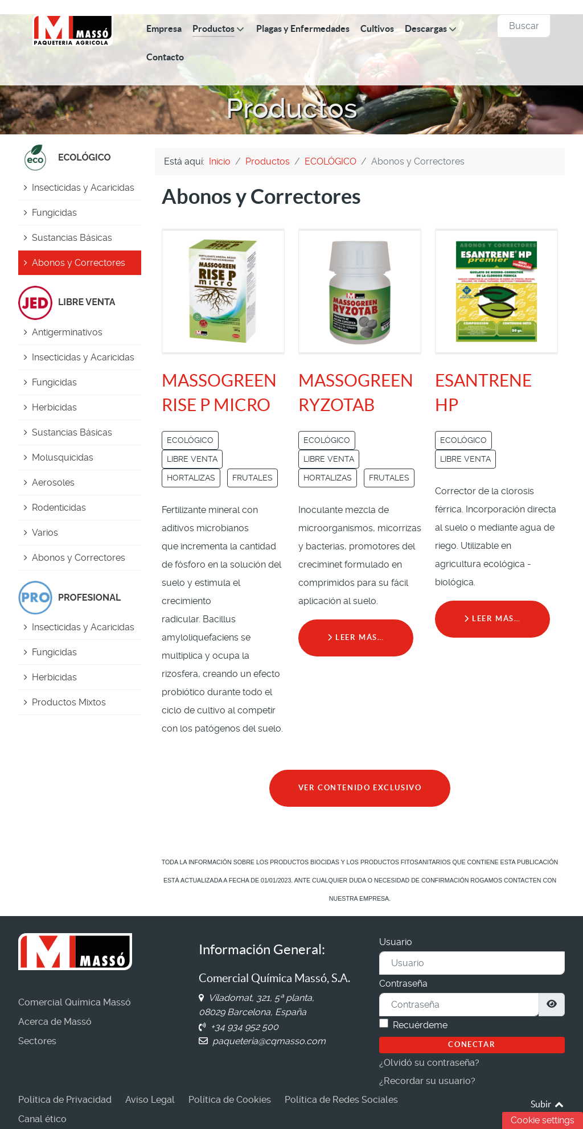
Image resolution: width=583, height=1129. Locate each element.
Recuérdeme (420, 1025)
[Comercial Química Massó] (72, 30)
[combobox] (524, 26)
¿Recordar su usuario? (427, 1080)
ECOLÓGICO (190, 440)
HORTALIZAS (191, 477)
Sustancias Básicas (72, 237)
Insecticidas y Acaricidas (83, 187)
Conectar (471, 1044)
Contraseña (403, 983)
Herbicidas (54, 407)
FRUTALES (252, 477)
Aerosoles (53, 482)
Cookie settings (542, 1120)
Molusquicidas (62, 457)
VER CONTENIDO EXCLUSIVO (360, 787)
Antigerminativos (67, 332)
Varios (45, 532)
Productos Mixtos (69, 702)
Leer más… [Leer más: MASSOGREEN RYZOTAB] (355, 637)
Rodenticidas (59, 507)
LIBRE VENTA (192, 458)
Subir (548, 1104)
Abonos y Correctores (78, 262)
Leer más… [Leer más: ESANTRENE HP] (492, 618)
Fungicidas (54, 212)
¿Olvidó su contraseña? (429, 1062)
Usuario (395, 942)
